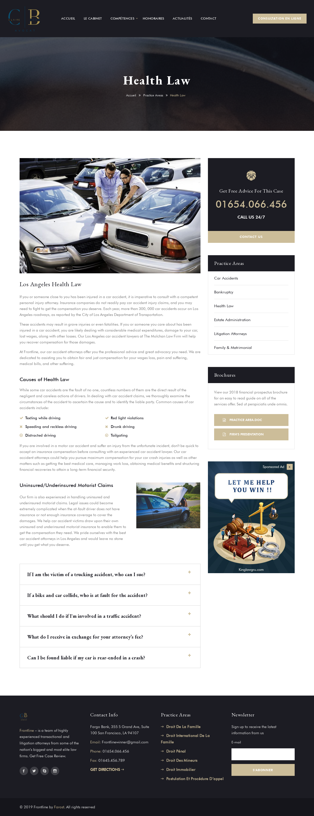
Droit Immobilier (180, 769)
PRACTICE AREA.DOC (242, 420)
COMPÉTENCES (122, 18)
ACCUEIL (68, 18)
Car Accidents (226, 278)
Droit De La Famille (183, 727)
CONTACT (209, 18)
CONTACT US (251, 237)
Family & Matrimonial (233, 347)
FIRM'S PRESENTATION (243, 434)
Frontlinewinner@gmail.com (125, 742)
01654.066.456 (251, 204)
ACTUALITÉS (182, 18)
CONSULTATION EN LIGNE (279, 18)
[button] (110, 574)
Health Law (223, 306)
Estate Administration (232, 319)
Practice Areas (153, 95)
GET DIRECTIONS (107, 769)
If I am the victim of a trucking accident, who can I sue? (86, 574)
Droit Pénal (176, 751)
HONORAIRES (153, 18)
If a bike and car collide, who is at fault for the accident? (87, 595)
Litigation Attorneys (230, 333)
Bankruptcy (223, 292)
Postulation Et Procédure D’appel (195, 779)
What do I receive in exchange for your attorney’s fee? (85, 637)
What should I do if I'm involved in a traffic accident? (84, 616)
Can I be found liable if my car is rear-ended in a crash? (86, 657)
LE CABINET (93, 18)
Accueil (131, 95)
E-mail (236, 742)
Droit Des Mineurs (182, 760)
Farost (59, 807)
